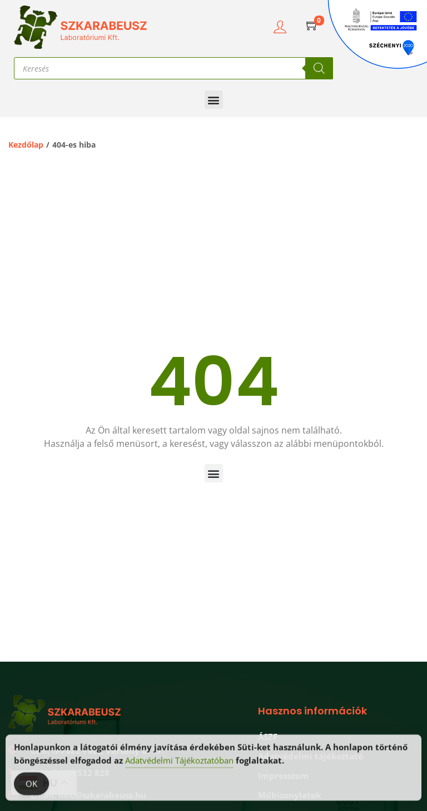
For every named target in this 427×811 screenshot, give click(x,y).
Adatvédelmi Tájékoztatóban (179, 767)
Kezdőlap (25, 144)
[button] (214, 99)
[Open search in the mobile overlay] (173, 68)
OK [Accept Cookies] (31, 790)
